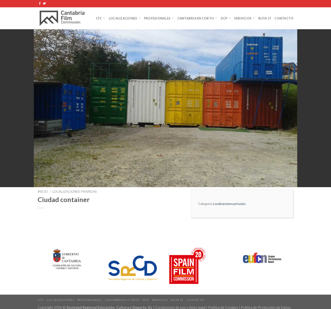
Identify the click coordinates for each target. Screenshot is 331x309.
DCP (226, 18)
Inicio (43, 191)
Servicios (244, 18)
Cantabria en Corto (197, 18)
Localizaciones (124, 18)
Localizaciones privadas (74, 191)
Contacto (283, 18)
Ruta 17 (264, 18)
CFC (100, 18)
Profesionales (159, 18)
